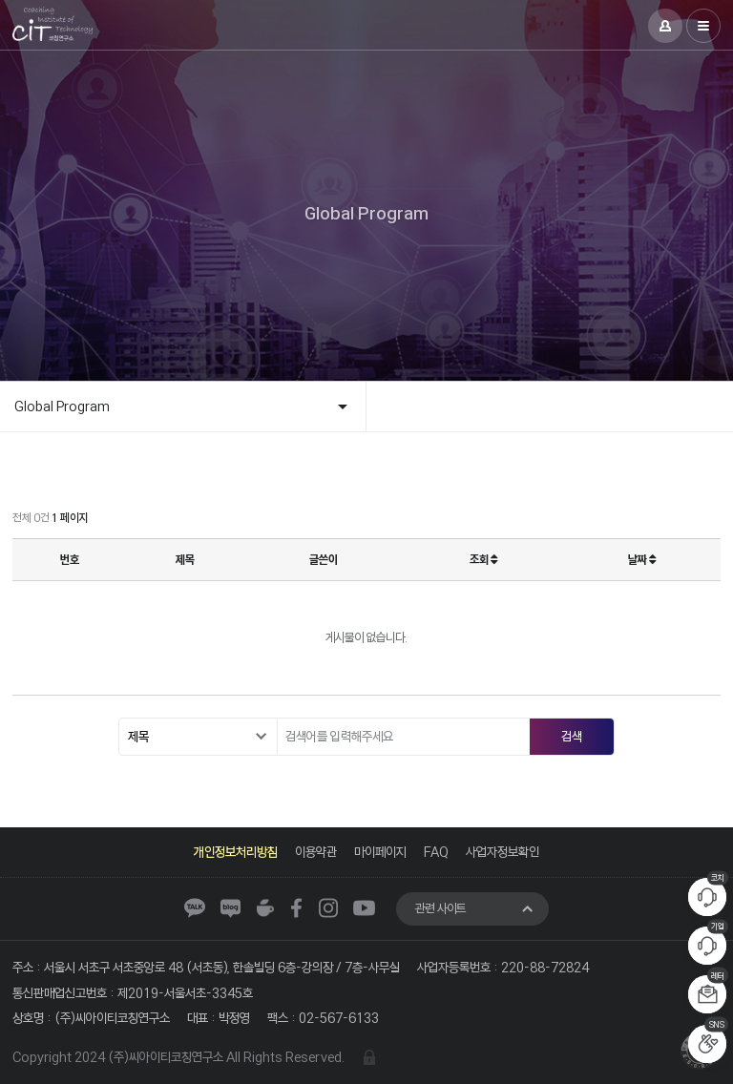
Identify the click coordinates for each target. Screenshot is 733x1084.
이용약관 (316, 852)
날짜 (642, 559)
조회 (483, 559)
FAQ (436, 852)
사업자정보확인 (502, 852)
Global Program (62, 406)
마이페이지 (380, 852)
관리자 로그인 (369, 1057)
